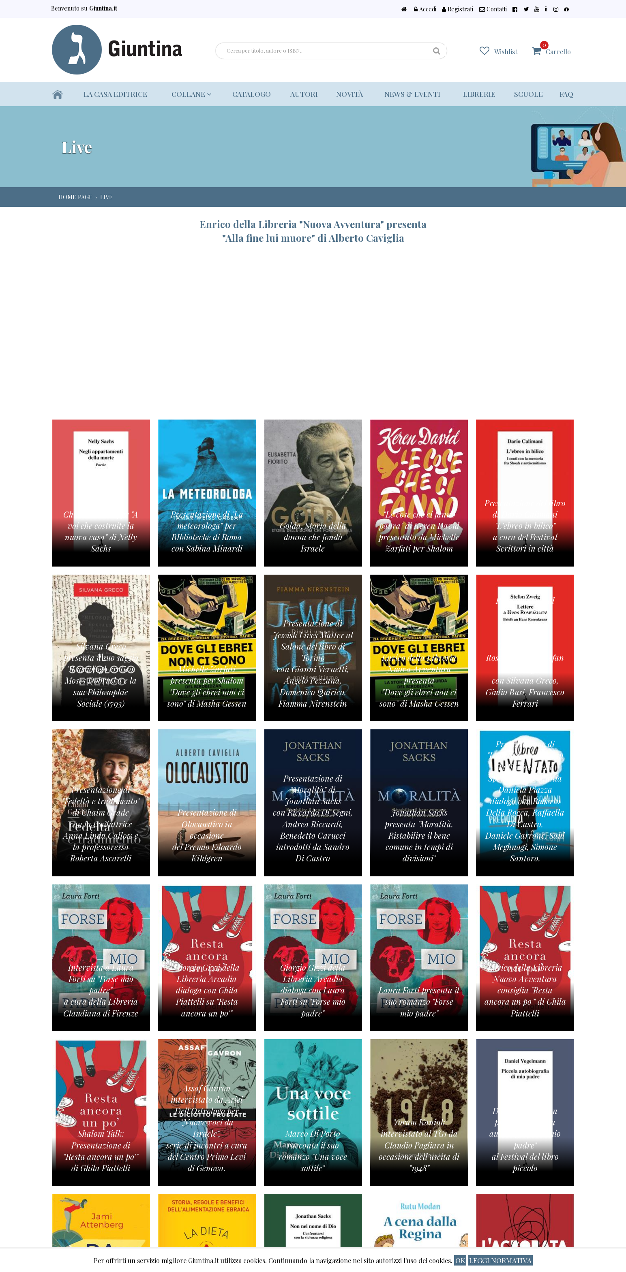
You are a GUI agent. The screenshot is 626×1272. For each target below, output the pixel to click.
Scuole (528, 93)
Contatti (493, 9)
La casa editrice (115, 93)
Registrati (457, 9)
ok (460, 1260)
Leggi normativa (500, 1260)
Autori (304, 93)
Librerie (479, 93)
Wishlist (505, 51)
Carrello (555, 48)
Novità (349, 93)
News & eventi (412, 93)
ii (546, 9)
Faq (566, 93)
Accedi (425, 9)
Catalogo (251, 93)
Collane (191, 93)
